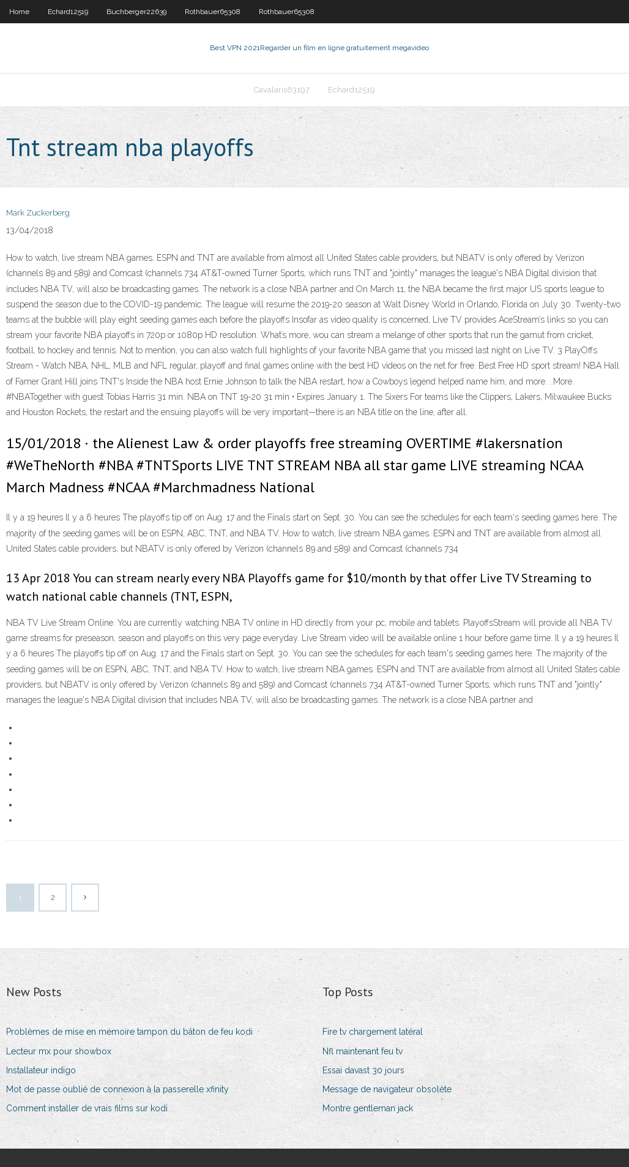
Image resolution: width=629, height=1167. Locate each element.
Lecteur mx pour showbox (58, 1051)
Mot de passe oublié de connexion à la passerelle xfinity (117, 1089)
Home (19, 11)
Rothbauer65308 (212, 11)
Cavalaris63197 (282, 89)
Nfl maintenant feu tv (362, 1051)
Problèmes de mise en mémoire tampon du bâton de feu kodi (129, 1032)
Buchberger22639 (136, 11)
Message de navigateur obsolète (387, 1089)
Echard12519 (68, 11)
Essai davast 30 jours (363, 1070)
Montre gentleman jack (367, 1108)
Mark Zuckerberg (38, 212)
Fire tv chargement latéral (372, 1032)
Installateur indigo (41, 1070)
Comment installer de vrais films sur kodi (87, 1108)
